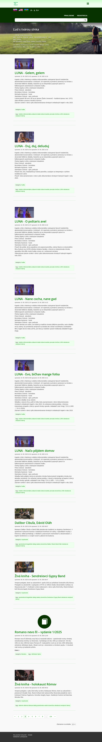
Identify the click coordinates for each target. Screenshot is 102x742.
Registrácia (82, 15)
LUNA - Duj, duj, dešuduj (32, 146)
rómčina (57, 114)
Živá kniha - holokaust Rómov (35, 684)
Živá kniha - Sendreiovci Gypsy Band (40, 576)
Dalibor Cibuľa (51, 544)
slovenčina (58, 491)
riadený (38, 544)
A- (31, 10)
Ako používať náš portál (20, 735)
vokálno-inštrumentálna (25, 114)
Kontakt (30, 735)
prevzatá (52, 114)
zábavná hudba (36, 114)
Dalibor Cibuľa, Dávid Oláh (33, 523)
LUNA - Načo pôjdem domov (34, 451)
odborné (21, 705)
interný (23, 116)
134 (50, 716)
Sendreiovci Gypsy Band (54, 597)
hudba (23, 109)
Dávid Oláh (58, 544)
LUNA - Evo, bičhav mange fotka (37, 374)
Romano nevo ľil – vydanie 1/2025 (38, 632)
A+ (37, 10)
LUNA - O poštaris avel (30, 221)
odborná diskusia (28, 705)
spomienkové (22, 544)
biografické (29, 544)
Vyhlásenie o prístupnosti (20, 736)
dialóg (34, 544)
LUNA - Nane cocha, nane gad (35, 299)
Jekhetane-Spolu (36, 654)
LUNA (61, 114)
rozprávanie (24, 539)
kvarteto (47, 114)
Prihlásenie (69, 15)
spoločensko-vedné (42, 705)
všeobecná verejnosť (67, 597)
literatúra (23, 654)
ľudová (43, 114)
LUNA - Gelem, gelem (30, 73)
